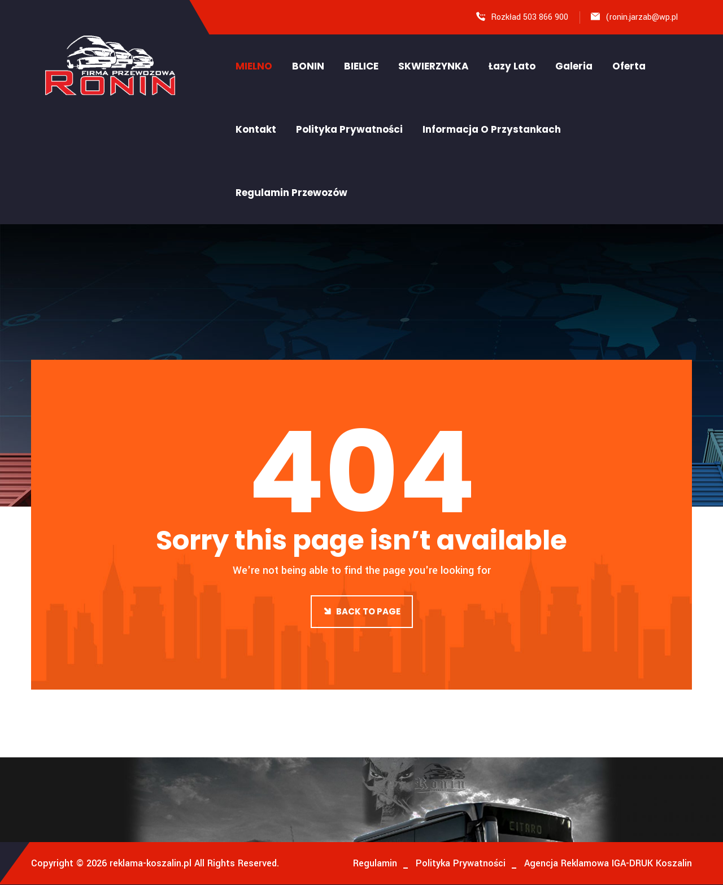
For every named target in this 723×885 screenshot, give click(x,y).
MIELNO (254, 66)
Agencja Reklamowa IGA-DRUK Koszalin (608, 863)
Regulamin (375, 863)
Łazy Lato (512, 66)
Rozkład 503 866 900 (529, 17)
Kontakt (256, 129)
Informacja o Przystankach (492, 129)
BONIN (308, 66)
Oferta (629, 66)
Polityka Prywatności (349, 129)
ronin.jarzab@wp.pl (643, 17)
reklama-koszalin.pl (149, 863)
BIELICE (361, 66)
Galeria (574, 66)
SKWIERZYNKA (433, 66)
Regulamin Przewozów (291, 192)
